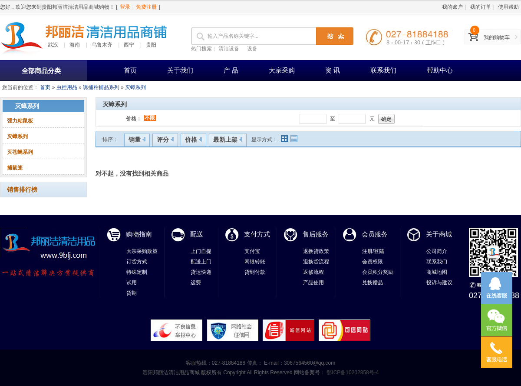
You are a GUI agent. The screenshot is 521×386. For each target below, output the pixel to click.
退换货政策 (316, 251)
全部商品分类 (41, 70)
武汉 (53, 45)
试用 (131, 283)
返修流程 (313, 272)
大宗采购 (282, 70)
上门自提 (201, 251)
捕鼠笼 (15, 168)
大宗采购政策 (142, 251)
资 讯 (332, 70)
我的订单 (480, 7)
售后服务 (316, 234)
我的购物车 (497, 37)
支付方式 (257, 234)
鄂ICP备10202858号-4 (352, 372)
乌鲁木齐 (102, 45)
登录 (125, 7)
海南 (74, 45)
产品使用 (313, 283)
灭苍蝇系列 (20, 152)
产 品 (231, 70)
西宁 (129, 45)
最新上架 (227, 139)
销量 (137, 139)
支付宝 (252, 251)
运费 (196, 283)
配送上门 (201, 262)
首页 (130, 70)
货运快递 (201, 272)
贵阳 (151, 45)
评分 (165, 139)
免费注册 (146, 7)
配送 (196, 234)
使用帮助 (508, 7)
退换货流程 (316, 262)
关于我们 (180, 70)
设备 (252, 49)
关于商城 (439, 234)
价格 (193, 139)
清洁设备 (228, 49)
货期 (131, 293)
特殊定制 (136, 272)
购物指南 (139, 234)
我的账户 (452, 7)
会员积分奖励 (377, 272)
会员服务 (375, 234)
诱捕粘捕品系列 (101, 87)
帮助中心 (440, 70)
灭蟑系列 (135, 87)
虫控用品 (66, 87)
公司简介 (436, 251)
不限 (150, 118)
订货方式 (136, 262)
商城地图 (436, 272)
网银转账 (254, 262)
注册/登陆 (373, 251)
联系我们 (383, 70)
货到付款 (254, 272)
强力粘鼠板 (20, 121)
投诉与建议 (439, 283)
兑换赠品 (372, 283)
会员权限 (372, 262)
